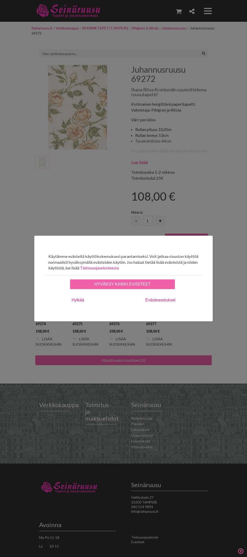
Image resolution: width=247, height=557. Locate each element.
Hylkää (78, 300)
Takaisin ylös (240, 550)
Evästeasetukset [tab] (160, 300)
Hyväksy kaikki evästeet (122, 284)
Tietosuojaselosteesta (99, 267)
